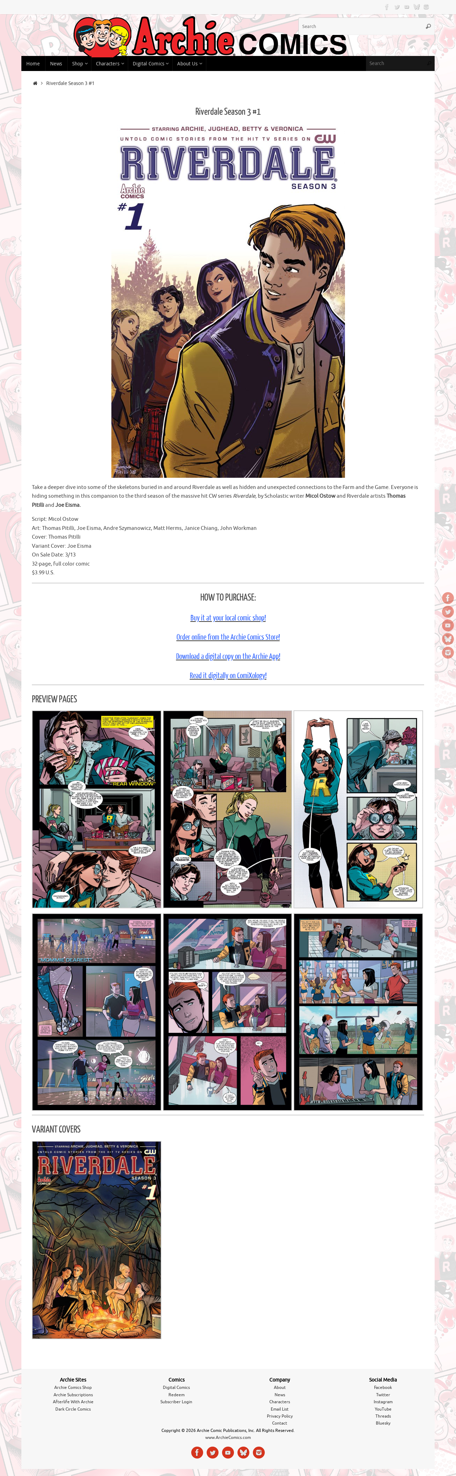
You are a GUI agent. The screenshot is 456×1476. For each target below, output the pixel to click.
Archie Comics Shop (73, 1387)
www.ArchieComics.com (228, 1437)
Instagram (383, 1402)
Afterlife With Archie (73, 1402)
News (280, 1395)
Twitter (383, 1395)
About (280, 1387)
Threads (383, 1416)
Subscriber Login (176, 1402)
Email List (280, 1409)
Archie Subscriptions (73, 1395)
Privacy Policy (280, 1416)
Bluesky (383, 1423)
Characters (279, 1402)
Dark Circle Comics (73, 1409)
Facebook (383, 1387)
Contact (279, 1423)
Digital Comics (176, 1387)
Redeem (176, 1395)
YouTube (383, 1409)
